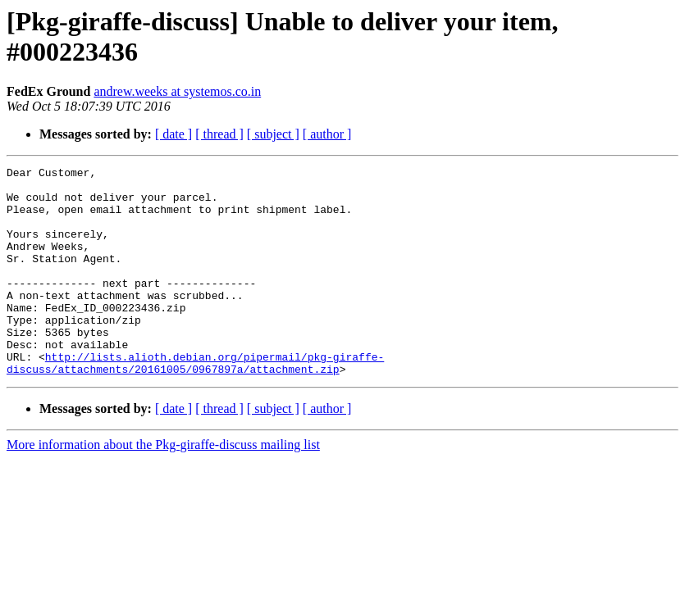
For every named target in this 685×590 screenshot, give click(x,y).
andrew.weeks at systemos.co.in (177, 91)
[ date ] (173, 134)
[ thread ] (219, 134)
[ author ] (327, 134)
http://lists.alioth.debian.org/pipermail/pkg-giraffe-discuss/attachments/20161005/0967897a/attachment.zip (195, 403)
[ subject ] (273, 134)
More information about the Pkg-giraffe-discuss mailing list (163, 486)
